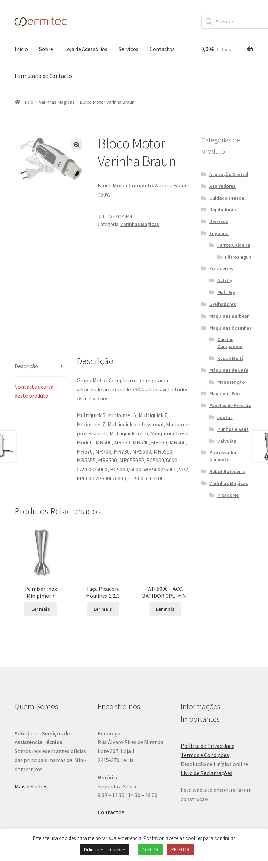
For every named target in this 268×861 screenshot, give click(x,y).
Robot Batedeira (227, 471)
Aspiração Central (228, 174)
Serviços (129, 48)
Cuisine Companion (230, 342)
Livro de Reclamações (206, 727)
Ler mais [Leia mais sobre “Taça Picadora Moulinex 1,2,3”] (103, 556)
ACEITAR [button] (150, 850)
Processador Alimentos (223, 456)
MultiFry (226, 292)
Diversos (218, 221)
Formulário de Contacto (43, 75)
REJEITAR (180, 850)
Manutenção (231, 382)
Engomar (219, 233)
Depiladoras (222, 209)
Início (21, 48)
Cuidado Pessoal (227, 198)
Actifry (224, 280)
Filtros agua (238, 257)
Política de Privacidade (207, 700)
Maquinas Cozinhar (230, 328)
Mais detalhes (31, 740)
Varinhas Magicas (57, 102)
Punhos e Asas (233, 429)
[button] (76, 144)
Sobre (46, 48)
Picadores (228, 495)
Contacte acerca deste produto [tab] (34, 346)
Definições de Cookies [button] (104, 850)
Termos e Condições (205, 709)
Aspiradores (222, 186)
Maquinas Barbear (229, 316)
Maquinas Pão (224, 393)
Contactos (162, 48)
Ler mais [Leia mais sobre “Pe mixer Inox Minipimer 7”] (40, 564)
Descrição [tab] (26, 320)
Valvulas (226, 441)
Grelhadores (222, 304)
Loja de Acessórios (85, 48)
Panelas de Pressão (230, 405)
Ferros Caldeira (233, 245)
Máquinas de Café (228, 370)
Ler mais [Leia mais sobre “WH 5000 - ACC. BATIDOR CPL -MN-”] (165, 564)
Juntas (225, 417)
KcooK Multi (230, 358)
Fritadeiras (221, 268)
